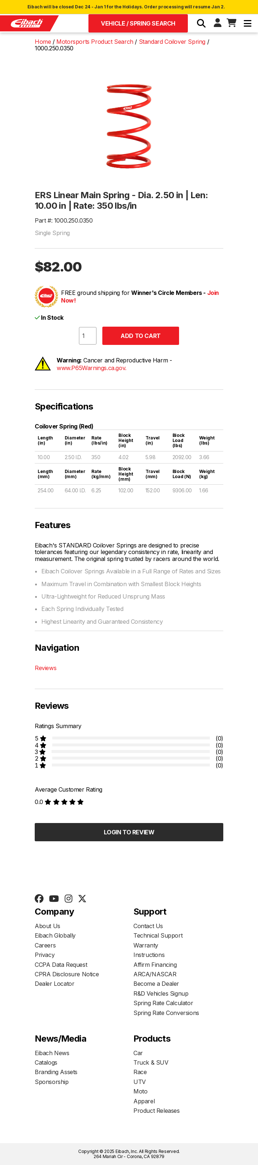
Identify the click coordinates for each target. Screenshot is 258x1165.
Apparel (144, 1101)
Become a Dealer (156, 983)
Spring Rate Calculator (163, 1003)
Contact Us (148, 926)
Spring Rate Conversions (166, 1013)
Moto (140, 1091)
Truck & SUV (150, 1062)
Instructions (148, 954)
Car (138, 1053)
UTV (139, 1082)
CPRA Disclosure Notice (67, 974)
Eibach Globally (55, 935)
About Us (47, 926)
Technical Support (157, 935)
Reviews (45, 668)
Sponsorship (52, 1082)
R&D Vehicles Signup (160, 993)
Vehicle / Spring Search (138, 23)
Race (140, 1072)
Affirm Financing (155, 964)
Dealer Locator (54, 983)
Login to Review (129, 832)
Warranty (145, 945)
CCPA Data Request (61, 964)
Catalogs (46, 1062)
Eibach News (52, 1053)
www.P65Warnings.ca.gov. (91, 368)
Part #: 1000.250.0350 (64, 220)
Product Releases (156, 1110)
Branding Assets (56, 1072)
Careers (45, 945)
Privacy (44, 954)
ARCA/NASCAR (155, 974)
